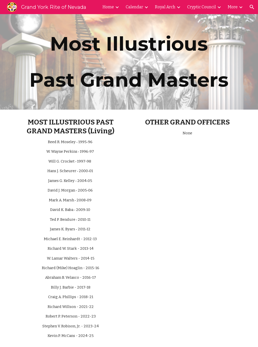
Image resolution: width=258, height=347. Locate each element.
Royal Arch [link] (165, 7)
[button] (252, 7)
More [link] (233, 7)
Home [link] (108, 7)
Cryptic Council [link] (201, 7)
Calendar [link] (134, 7)
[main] (129, 62)
